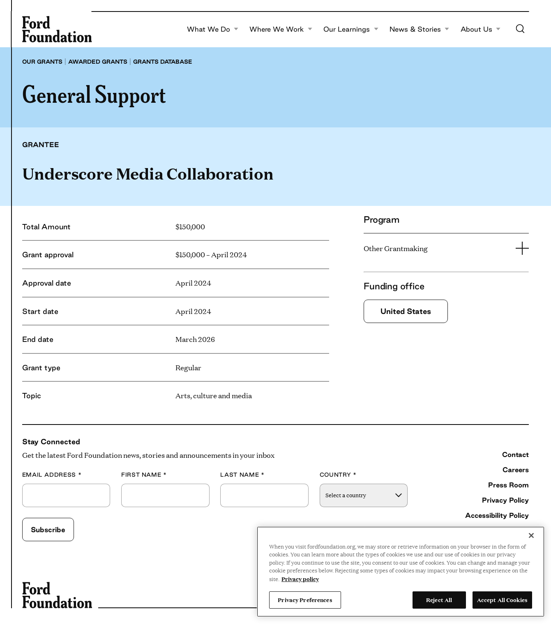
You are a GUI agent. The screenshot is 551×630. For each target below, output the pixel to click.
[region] (400, 571)
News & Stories (420, 29)
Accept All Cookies (502, 599)
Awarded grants (97, 61)
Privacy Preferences (305, 599)
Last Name (242, 475)
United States (405, 311)
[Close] (531, 535)
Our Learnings (350, 29)
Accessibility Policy (497, 515)
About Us (481, 29)
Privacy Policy (505, 500)
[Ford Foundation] (57, 29)
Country (338, 475)
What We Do (213, 29)
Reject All (439, 599)
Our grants (42, 61)
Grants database (162, 61)
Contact (515, 454)
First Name (144, 475)
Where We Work (280, 29)
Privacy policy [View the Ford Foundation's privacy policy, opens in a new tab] (300, 579)
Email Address (52, 475)
